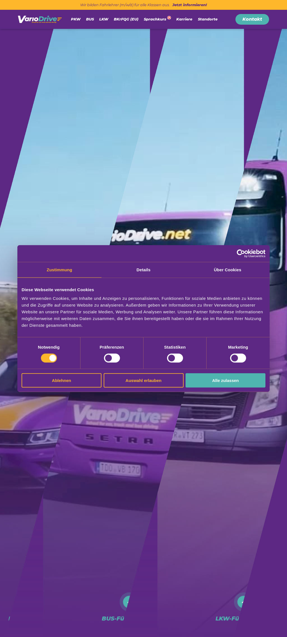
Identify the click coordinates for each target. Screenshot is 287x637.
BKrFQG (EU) (126, 19)
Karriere (184, 19)
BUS (90, 19)
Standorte (207, 19)
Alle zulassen (225, 380)
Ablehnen (61, 380)
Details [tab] (143, 269)
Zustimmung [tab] (59, 269)
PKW (75, 19)
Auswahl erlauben (143, 380)
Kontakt (252, 19)
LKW (103, 19)
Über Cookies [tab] (227, 269)
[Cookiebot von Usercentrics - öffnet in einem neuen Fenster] (240, 253)
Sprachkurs (155, 19)
